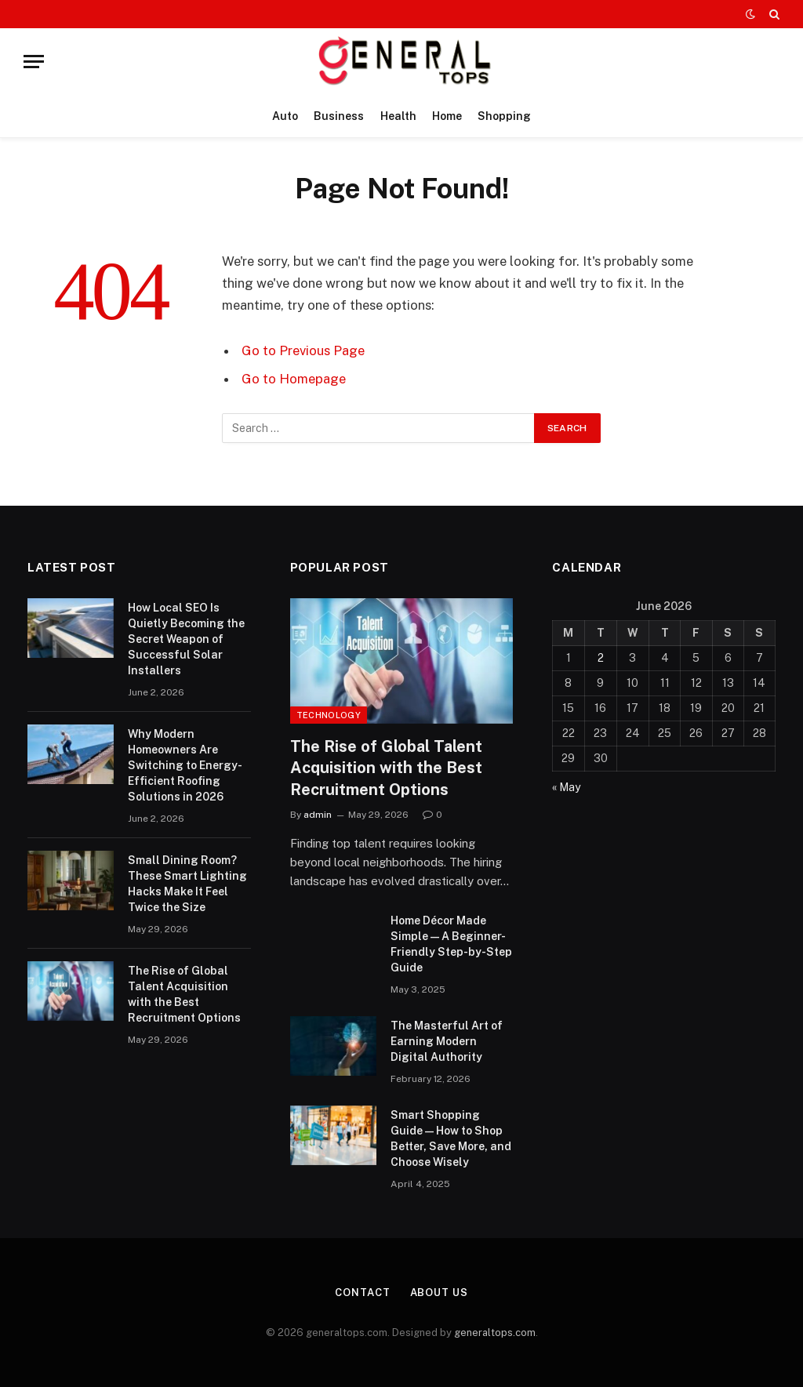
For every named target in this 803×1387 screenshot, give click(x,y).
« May (566, 787)
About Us (439, 1292)
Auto (285, 116)
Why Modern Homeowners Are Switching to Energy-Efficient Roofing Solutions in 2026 (185, 765)
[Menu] (34, 61)
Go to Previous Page (303, 350)
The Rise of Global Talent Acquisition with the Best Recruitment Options (184, 994)
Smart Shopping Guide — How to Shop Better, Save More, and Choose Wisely (451, 1138)
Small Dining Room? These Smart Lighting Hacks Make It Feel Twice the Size (187, 883)
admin (317, 814)
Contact (362, 1292)
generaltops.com (495, 1332)
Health (398, 116)
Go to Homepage (294, 379)
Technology (328, 715)
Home (447, 116)
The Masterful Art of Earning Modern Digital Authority (447, 1041)
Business (339, 116)
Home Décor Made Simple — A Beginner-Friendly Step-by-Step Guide (451, 944)
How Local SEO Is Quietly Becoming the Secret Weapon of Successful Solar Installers (186, 639)
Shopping (504, 116)
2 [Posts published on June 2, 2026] (601, 658)
